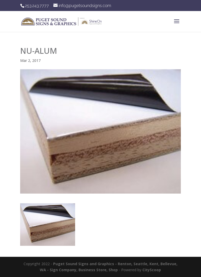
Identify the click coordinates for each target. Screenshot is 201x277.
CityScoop (151, 269)
